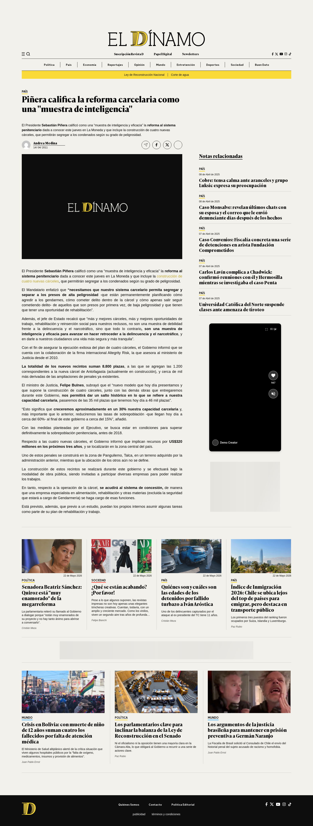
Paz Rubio (236, 626)
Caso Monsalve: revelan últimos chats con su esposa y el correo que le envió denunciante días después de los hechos (242, 212)
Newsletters (190, 54)
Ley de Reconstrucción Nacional (144, 74)
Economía (89, 64)
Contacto (155, 804)
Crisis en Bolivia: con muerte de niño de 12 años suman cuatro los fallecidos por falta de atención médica (63, 733)
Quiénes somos (128, 804)
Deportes (212, 64)
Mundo (160, 64)
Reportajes (115, 64)
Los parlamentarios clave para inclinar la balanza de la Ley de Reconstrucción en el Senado (148, 730)
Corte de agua (180, 74)
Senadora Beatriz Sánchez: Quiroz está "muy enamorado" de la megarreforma (52, 595)
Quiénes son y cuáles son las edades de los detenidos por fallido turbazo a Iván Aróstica (188, 595)
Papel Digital (163, 54)
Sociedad (237, 64)
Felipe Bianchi (98, 620)
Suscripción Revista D (129, 54)
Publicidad (139, 814)
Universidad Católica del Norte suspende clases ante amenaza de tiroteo (241, 307)
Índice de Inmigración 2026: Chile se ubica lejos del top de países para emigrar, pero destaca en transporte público (259, 598)
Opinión (139, 64)
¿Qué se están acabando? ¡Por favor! (119, 589)
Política (49, 64)
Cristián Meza (29, 628)
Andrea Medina (45, 143)
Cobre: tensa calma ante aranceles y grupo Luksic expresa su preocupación (243, 183)
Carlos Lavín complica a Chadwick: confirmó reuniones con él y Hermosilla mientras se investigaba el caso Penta (240, 277)
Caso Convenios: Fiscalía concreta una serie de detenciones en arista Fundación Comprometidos (245, 244)
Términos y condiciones (166, 814)
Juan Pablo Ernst (31, 762)
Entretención (186, 64)
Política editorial (182, 804)
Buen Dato (262, 64)
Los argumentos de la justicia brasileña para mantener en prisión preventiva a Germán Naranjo (247, 730)
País (68, 64)
